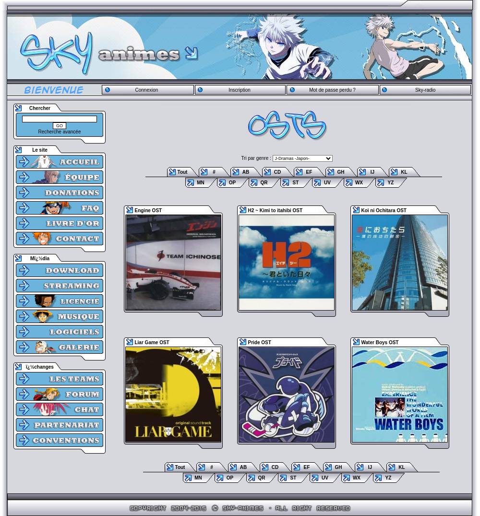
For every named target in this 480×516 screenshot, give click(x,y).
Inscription (239, 90)
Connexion (146, 90)
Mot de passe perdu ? (332, 90)
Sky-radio (425, 90)
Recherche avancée (59, 131)
